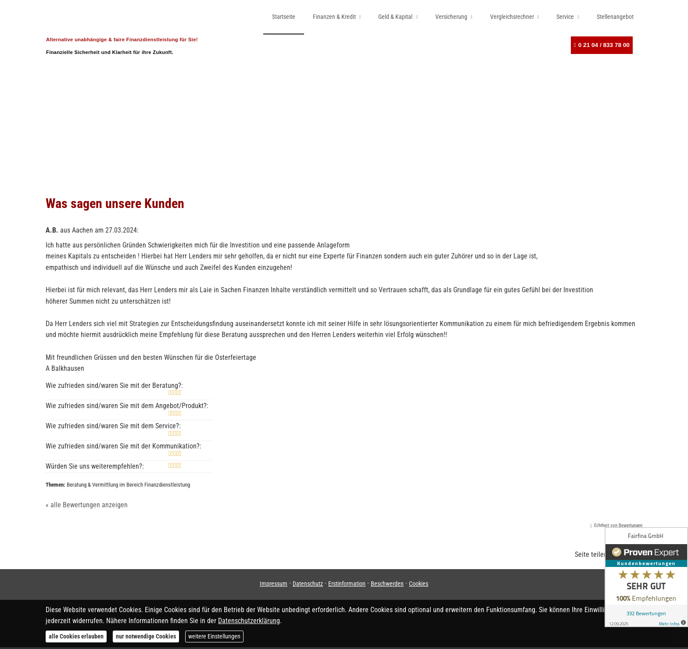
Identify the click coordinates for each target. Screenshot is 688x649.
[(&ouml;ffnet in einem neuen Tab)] (646, 577)
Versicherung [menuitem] (451, 16)
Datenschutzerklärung (249, 621)
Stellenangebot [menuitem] (615, 16)
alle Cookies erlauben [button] (76, 636)
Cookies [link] (418, 585)
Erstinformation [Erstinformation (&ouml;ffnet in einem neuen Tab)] (347, 585)
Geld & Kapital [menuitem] (395, 16)
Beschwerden (387, 585)
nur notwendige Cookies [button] (146, 636)
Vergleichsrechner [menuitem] (512, 16)
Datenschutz (308, 585)
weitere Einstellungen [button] (214, 636)
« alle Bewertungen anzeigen (87, 506)
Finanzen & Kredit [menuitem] (334, 16)
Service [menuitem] (565, 16)
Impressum (273, 585)
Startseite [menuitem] (283, 16)
